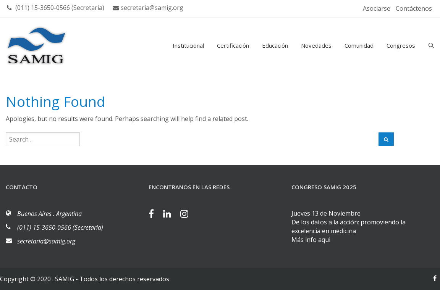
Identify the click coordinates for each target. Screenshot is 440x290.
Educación (275, 45)
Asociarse (376, 8)
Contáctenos (414, 8)
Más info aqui (310, 239)
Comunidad (359, 45)
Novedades (316, 45)
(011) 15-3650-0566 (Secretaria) (55, 7)
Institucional (188, 45)
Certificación (233, 45)
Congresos (401, 45)
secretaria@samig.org (148, 7)
